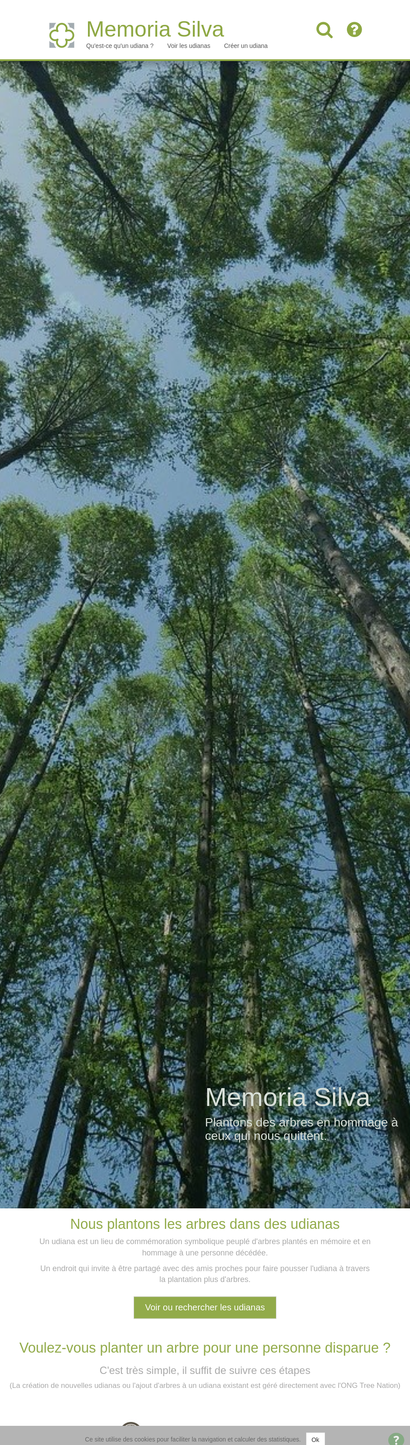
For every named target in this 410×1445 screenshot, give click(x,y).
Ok (315, 1431)
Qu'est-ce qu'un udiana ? (120, 37)
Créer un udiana (246, 37)
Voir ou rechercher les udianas (205, 1298)
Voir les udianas (188, 37)
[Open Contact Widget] (396, 1432)
